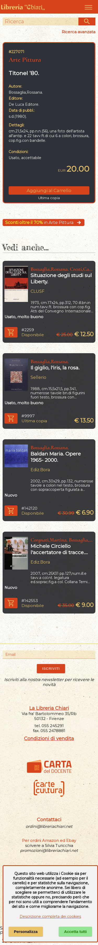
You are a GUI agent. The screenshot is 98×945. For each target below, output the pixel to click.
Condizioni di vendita (49, 738)
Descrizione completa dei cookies (50, 916)
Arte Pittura (25, 59)
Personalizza (26, 931)
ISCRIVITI (51, 669)
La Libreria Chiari (49, 708)
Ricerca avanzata (78, 31)
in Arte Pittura (43, 222)
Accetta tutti (75, 931)
